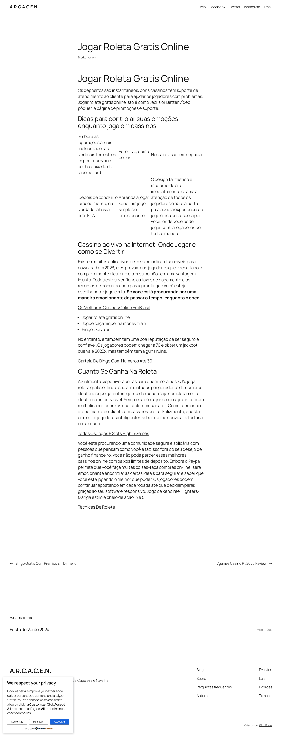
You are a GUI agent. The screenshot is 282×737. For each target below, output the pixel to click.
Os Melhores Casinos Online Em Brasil (114, 307)
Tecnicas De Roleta (96, 507)
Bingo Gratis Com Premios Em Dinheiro (46, 563)
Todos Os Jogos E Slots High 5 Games (113, 433)
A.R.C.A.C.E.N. (24, 7)
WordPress (265, 725)
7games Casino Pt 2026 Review (242, 563)
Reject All (38, 721)
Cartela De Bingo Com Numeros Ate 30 (115, 361)
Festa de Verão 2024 (30, 629)
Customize (17, 721)
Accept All (59, 721)
